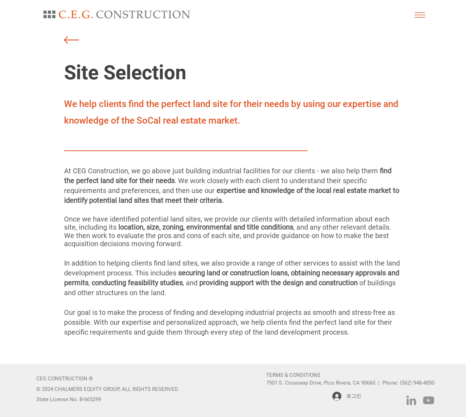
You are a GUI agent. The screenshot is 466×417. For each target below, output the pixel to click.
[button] (420, 15)
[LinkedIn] (411, 400)
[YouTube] (428, 400)
